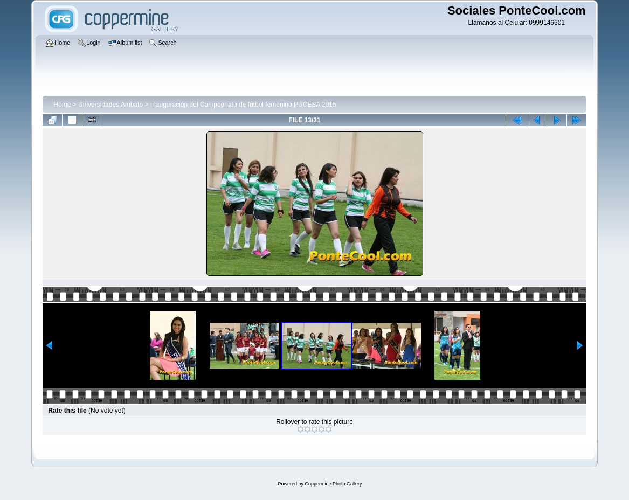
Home (62, 104)
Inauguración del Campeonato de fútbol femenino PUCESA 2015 (243, 104)
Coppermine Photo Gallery (333, 484)
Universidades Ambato (110, 104)
